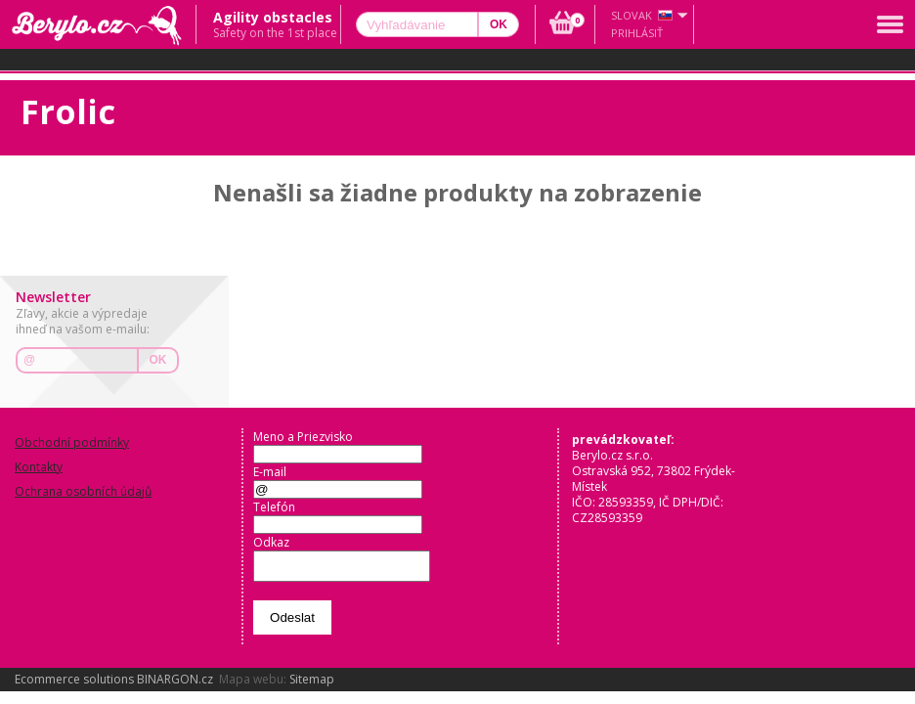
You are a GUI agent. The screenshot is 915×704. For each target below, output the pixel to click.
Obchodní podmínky (72, 442)
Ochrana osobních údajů (83, 491)
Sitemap (311, 685)
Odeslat (292, 623)
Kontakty (39, 467)
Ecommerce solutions (74, 685)
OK (158, 360)
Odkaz (271, 542)
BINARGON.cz (175, 685)
